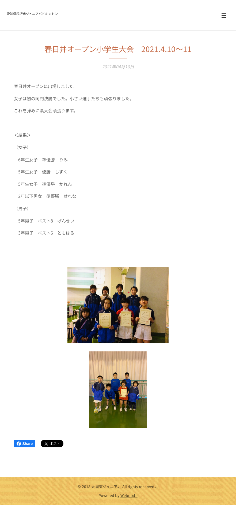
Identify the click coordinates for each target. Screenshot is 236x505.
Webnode (129, 495)
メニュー (224, 15)
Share (25, 443)
